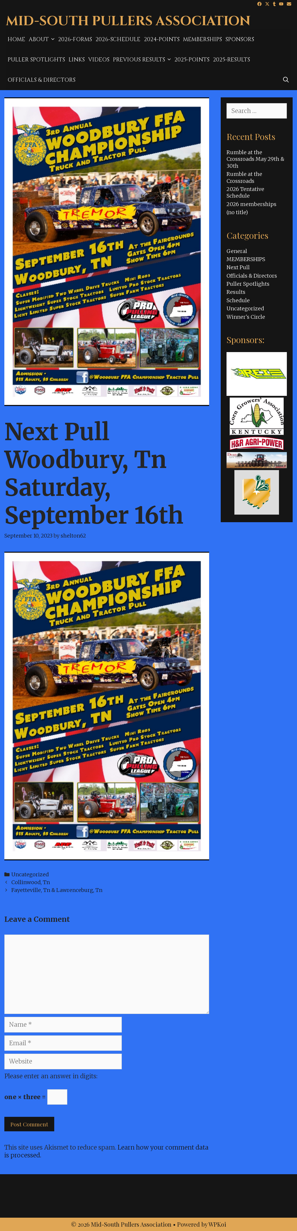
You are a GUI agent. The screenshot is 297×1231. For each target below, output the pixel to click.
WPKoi (217, 1224)
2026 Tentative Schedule (245, 192)
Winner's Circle (246, 317)
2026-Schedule (117, 39)
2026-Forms (75, 39)
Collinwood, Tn (30, 882)
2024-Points (162, 39)
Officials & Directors (41, 80)
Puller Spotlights (36, 59)
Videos (98, 59)
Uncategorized (30, 874)
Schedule (238, 300)
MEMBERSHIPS (202, 39)
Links (76, 59)
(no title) (237, 212)
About (42, 39)
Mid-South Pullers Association (128, 21)
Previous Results (143, 60)
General (237, 251)
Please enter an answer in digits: (50, 1076)
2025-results (231, 59)
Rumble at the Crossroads (244, 177)
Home (16, 39)
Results (236, 292)
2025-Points (191, 59)
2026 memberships (251, 204)
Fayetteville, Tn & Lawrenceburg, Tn (56, 890)
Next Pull (238, 267)
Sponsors (239, 39)
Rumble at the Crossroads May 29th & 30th (255, 159)
